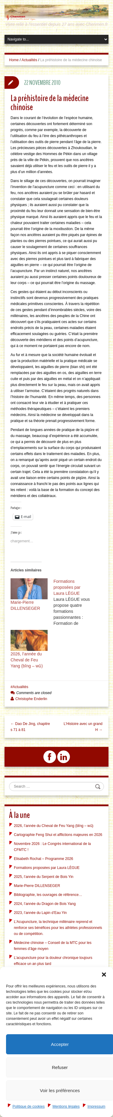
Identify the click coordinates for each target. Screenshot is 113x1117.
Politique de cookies (28, 1106)
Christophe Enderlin (31, 699)
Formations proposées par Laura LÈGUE (47, 868)
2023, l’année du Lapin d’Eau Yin (40, 913)
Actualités (29, 60)
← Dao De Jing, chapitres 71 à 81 (30, 727)
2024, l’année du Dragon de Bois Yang (45, 904)
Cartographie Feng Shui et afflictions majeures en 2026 (58, 835)
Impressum (96, 1106)
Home (14, 60)
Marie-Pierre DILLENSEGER (37, 886)
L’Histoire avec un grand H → (83, 727)
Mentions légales (66, 1106)
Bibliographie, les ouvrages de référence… (48, 895)
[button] (104, 975)
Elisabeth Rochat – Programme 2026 (43, 859)
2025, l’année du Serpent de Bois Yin (43, 877)
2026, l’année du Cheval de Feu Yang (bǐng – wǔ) (27, 659)
